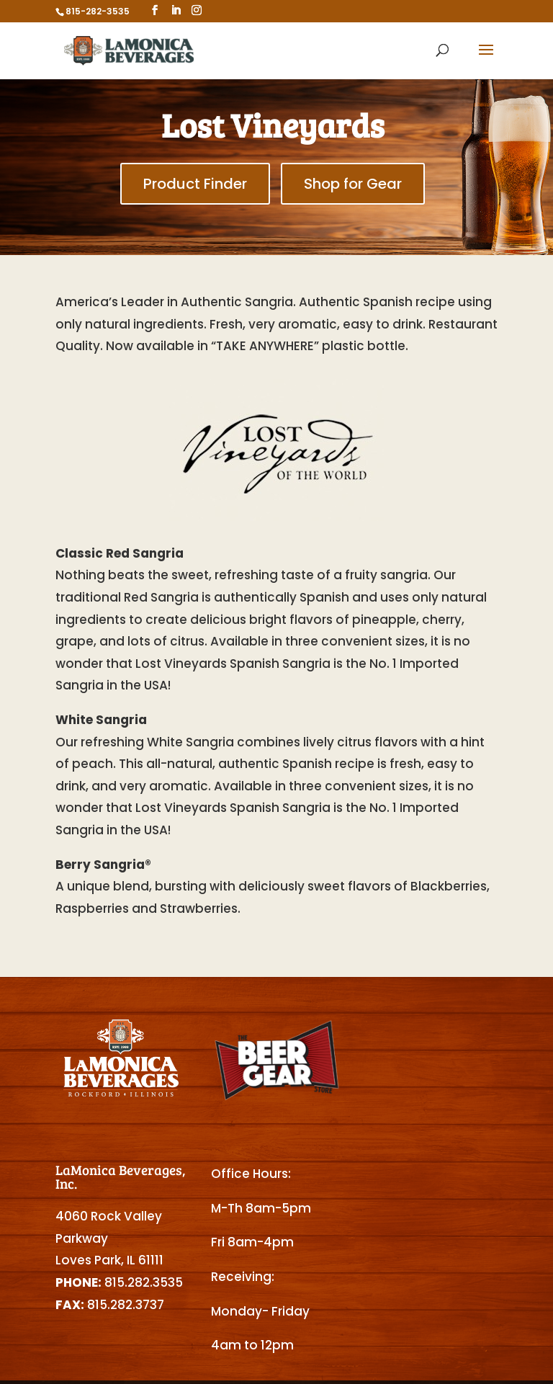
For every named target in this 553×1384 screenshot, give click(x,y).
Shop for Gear (353, 184)
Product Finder (195, 184)
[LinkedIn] (176, 10)
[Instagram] (197, 10)
